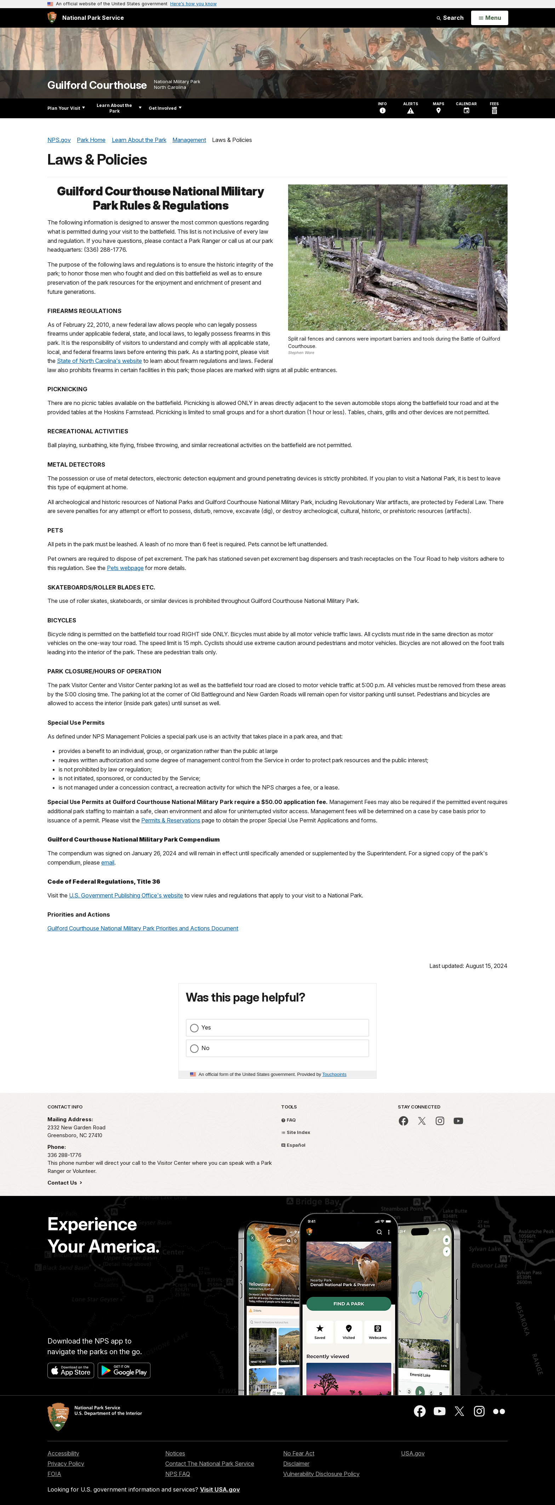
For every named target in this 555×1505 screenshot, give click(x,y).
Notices (175, 1453)
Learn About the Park (119, 108)
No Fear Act (298, 1453)
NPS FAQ (177, 1473)
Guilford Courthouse (97, 85)
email (107, 862)
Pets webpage (125, 567)
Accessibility (63, 1453)
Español (293, 1145)
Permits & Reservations (170, 820)
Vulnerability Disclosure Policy (321, 1473)
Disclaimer (296, 1463)
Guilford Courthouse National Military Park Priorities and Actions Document (142, 928)
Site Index (295, 1132)
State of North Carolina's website (99, 360)
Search (450, 17)
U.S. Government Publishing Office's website (126, 895)
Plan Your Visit (66, 108)
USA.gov (413, 1453)
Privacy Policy (65, 1463)
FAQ (288, 1120)
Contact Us (63, 1182)
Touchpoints (334, 1074)
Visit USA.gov (220, 1489)
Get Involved (165, 108)
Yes (206, 1027)
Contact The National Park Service (209, 1463)
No (205, 1047)
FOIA (54, 1473)
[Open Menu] (489, 18)
